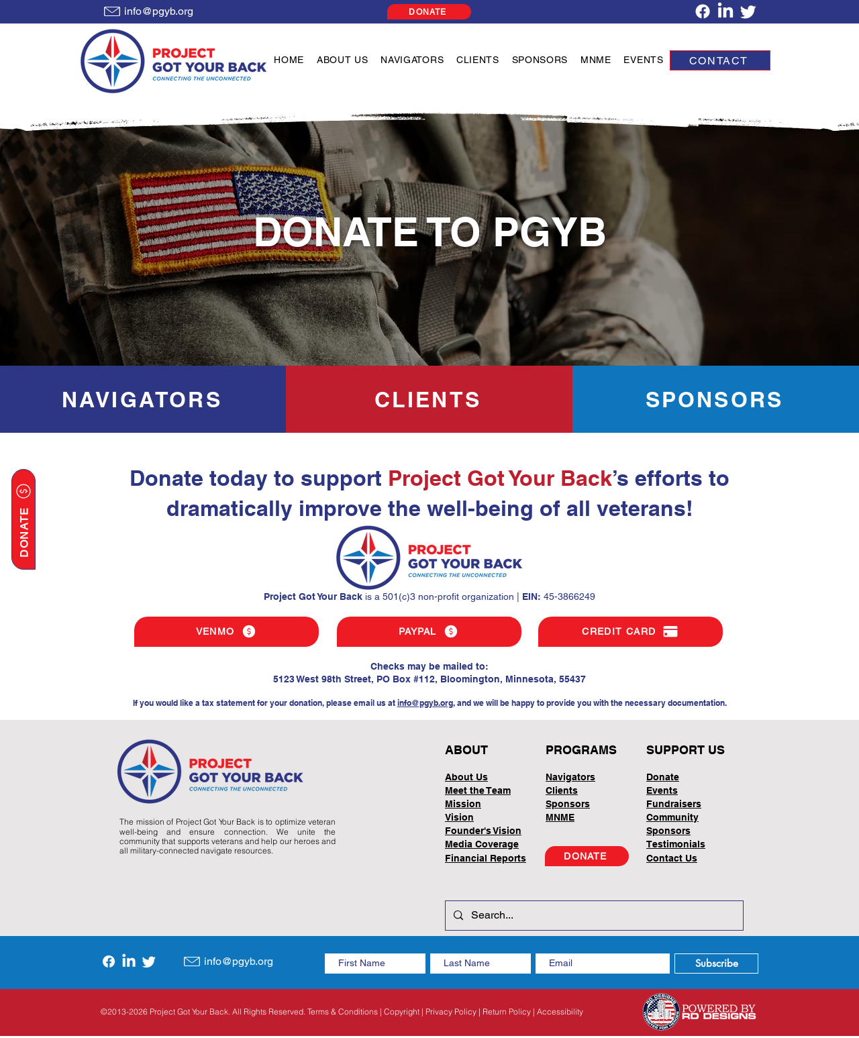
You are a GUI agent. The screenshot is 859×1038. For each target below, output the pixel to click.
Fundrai (664, 803)
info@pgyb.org (425, 703)
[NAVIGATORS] (143, 399)
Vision (459, 817)
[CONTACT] (720, 60)
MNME (560, 817)
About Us (466, 777)
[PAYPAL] (429, 632)
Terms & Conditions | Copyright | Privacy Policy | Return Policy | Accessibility (445, 1011)
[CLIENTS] (429, 399)
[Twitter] (748, 11)
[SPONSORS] (715, 399)
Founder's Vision (483, 830)
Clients (562, 790)
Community (672, 817)
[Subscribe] (716, 963)
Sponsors (668, 830)
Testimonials (675, 844)
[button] (342, 60)
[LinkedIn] (725, 11)
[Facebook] (702, 11)
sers (691, 803)
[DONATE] (429, 11)
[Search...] (593, 915)
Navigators (570, 777)
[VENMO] (226, 632)
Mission (463, 803)
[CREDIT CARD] (630, 632)
